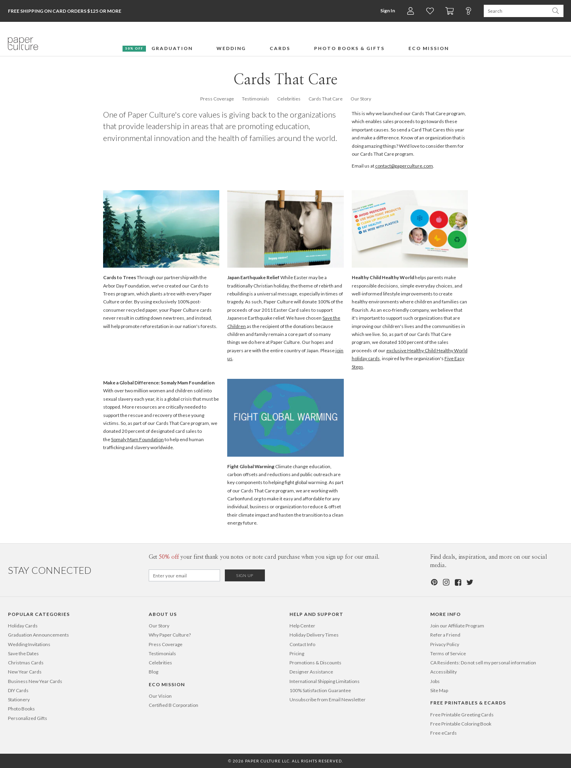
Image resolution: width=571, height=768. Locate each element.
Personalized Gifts (27, 718)
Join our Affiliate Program (457, 626)
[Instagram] (445, 582)
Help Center (302, 626)
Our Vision (160, 696)
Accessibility (443, 672)
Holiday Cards (23, 626)
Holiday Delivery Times (314, 635)
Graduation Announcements (38, 635)
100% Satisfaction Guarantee (320, 690)
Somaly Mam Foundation (137, 439)
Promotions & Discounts (315, 663)
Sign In (386, 11)
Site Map (439, 690)
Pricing (296, 653)
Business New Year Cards (35, 681)
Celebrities (289, 99)
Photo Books (21, 709)
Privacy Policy (444, 644)
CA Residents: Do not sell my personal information (483, 663)
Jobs (435, 681)
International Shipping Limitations (324, 681)
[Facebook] (457, 582)
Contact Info (302, 644)
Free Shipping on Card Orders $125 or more (64, 11)
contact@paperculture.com (404, 166)
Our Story (361, 99)
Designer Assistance (311, 672)
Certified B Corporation (173, 705)
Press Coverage (217, 99)
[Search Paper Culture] (516, 11)
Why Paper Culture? (170, 635)
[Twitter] (469, 582)
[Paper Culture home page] (23, 43)
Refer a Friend (445, 635)
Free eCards (443, 733)
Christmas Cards (26, 663)
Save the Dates (23, 653)
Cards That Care (325, 99)
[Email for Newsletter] (184, 575)
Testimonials (255, 99)
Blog (153, 672)
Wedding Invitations (29, 644)
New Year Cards (25, 672)
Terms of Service (448, 653)
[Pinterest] (433, 582)
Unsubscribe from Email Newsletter (327, 699)
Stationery (19, 699)
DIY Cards (18, 690)
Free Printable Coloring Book (460, 724)
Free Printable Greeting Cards (462, 715)
